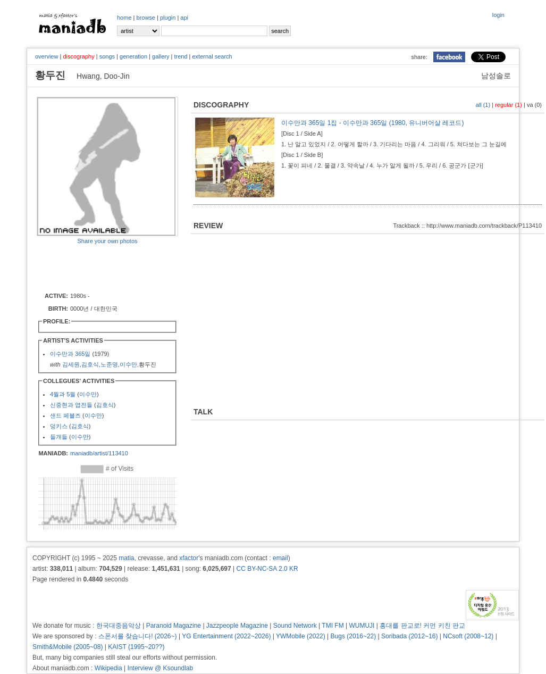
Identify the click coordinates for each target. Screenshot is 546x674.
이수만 (128, 364)
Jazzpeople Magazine (237, 625)
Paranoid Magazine (173, 625)
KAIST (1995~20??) (136, 647)
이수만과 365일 (70, 354)
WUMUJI (361, 625)
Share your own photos (107, 241)
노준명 (109, 364)
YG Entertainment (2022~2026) (226, 636)
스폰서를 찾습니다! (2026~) (137, 636)
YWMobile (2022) (300, 636)
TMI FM (332, 625)
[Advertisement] (99, 268)
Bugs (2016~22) (353, 636)
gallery (160, 56)
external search (212, 56)
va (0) (534, 105)
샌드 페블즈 (65, 415)
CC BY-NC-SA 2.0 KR (267, 568)
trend (180, 56)
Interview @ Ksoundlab (161, 668)
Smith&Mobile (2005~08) (67, 647)
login (498, 15)
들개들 (59, 437)
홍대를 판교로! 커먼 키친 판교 (422, 625)
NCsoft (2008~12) (468, 636)
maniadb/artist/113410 (99, 453)
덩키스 (59, 426)
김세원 (71, 364)
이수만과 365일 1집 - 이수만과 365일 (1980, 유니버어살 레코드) (372, 123)
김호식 (90, 364)
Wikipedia (108, 668)
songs (107, 56)
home (124, 17)
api (184, 17)
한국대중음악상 (118, 625)
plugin (167, 17)
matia (126, 558)
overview (46, 56)
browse (146, 17)
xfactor (188, 558)
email (280, 558)
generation (133, 56)
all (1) (483, 105)
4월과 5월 (62, 394)
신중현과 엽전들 (71, 405)
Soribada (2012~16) (409, 636)
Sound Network (295, 625)
